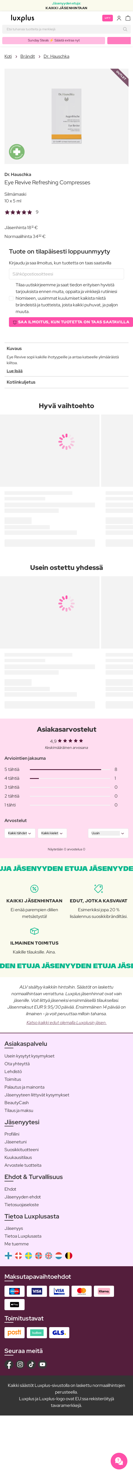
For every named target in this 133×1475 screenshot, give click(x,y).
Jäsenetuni (15, 1142)
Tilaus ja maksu (18, 1110)
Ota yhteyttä (17, 1064)
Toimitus (12, 1079)
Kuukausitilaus (18, 1157)
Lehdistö (13, 1071)
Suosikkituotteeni (21, 1150)
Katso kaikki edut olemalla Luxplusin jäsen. (67, 1022)
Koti (8, 56)
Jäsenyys (13, 1228)
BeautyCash (16, 1103)
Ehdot (10, 1189)
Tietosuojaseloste (21, 1205)
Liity (108, 18)
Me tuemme (16, 1244)
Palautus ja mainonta (24, 1087)
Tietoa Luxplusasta (22, 1236)
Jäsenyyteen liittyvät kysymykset (36, 1095)
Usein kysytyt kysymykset (29, 1056)
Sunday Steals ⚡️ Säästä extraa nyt (54, 40)
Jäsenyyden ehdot (22, 1197)
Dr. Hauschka (56, 56)
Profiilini (11, 1134)
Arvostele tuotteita (22, 1165)
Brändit (27, 56)
